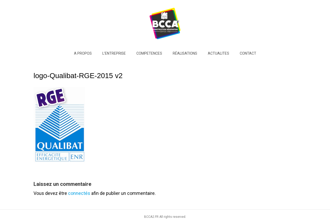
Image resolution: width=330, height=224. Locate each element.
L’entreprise (114, 53)
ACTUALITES (218, 53)
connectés (79, 193)
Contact (248, 53)
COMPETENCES (149, 53)
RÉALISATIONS (185, 53)
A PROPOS (83, 53)
